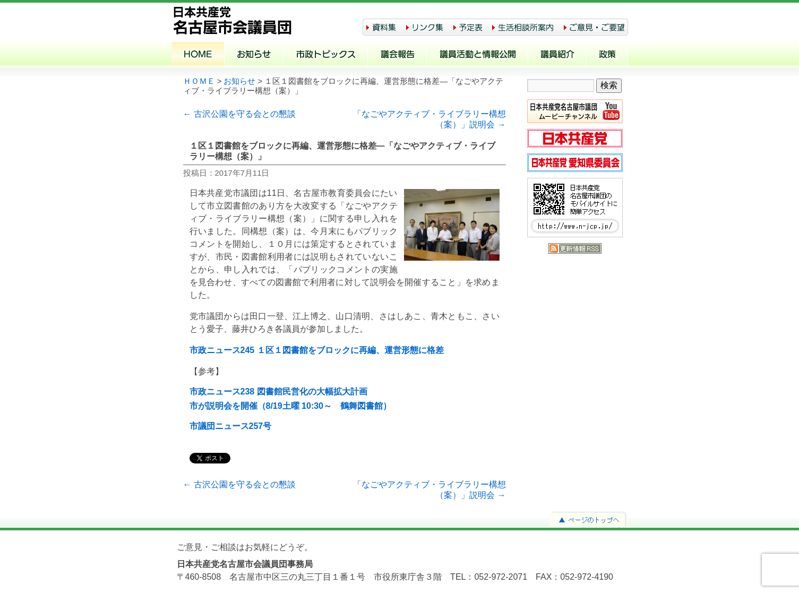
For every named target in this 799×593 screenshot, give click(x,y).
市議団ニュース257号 (231, 426)
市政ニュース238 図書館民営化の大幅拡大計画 (278, 391)
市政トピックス (325, 55)
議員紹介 (557, 55)
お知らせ (254, 55)
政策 (607, 55)
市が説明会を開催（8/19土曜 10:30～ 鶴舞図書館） (291, 405)
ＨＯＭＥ (199, 81)
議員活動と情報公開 (477, 55)
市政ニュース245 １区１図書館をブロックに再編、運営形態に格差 (317, 350)
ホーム (198, 55)
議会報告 (397, 55)
